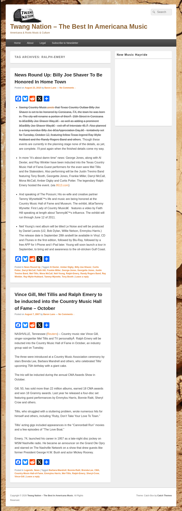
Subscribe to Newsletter (65, 43)
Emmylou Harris (52, 473)
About (30, 43)
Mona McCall (45, 273)
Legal (43, 43)
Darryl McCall (29, 270)
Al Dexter (54, 267)
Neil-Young (59, 273)
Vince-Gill (19, 476)
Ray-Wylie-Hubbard (33, 276)
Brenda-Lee (87, 470)
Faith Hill (41, 270)
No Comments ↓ (68, 88)
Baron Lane (50, 88)
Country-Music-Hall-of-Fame (29, 473)
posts (50, 107)
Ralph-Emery (72, 273)
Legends (28, 470)
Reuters (52, 333)
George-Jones (69, 270)
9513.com (62, 185)
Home (17, 43)
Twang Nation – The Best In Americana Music (78, 26)
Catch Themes (164, 495)
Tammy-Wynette (52, 276)
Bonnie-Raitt (74, 470)
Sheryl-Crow (93, 473)
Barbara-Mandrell (57, 470)
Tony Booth (67, 276)
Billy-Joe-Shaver (83, 267)
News (36, 470)
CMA (96, 470)
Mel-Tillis (33, 273)
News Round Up (32, 267)
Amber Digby (67, 267)
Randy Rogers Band (90, 273)
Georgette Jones (85, 270)
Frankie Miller (54, 270)
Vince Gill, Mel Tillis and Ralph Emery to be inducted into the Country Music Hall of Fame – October (58, 301)
